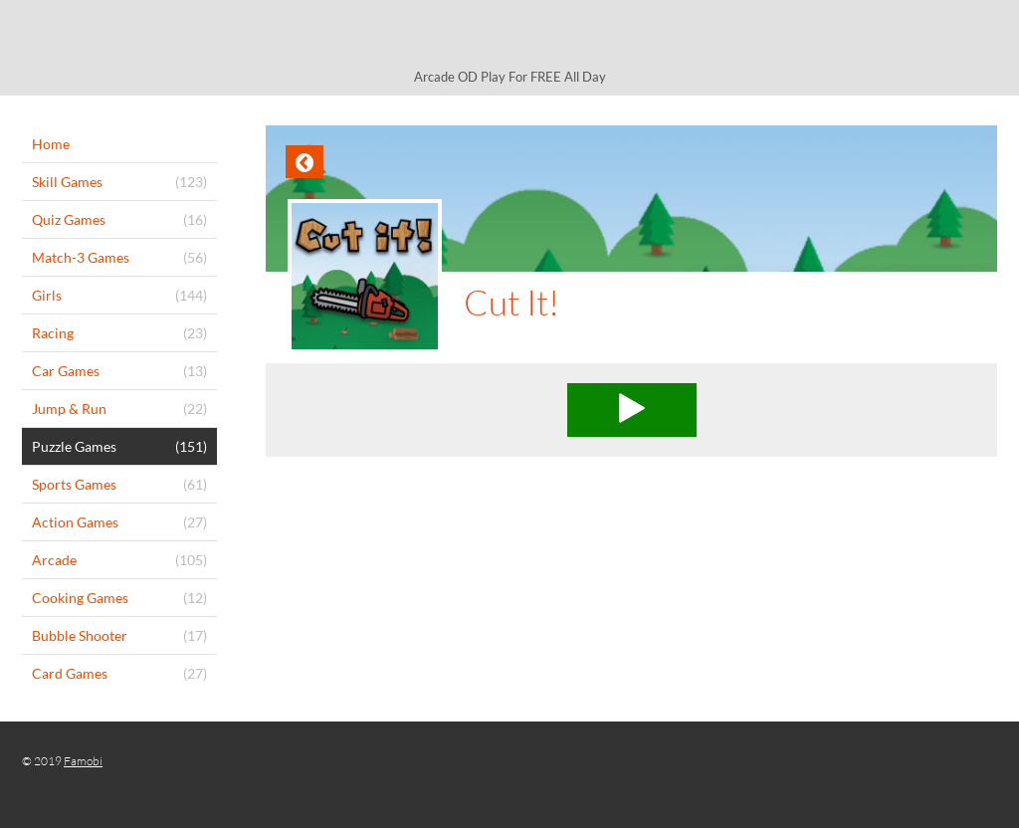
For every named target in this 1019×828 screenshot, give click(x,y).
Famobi (83, 760)
